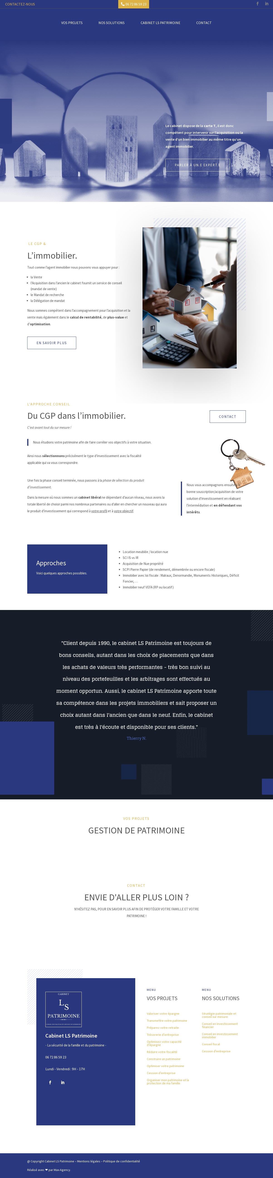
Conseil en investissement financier (220, 1025)
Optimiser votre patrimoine (165, 1066)
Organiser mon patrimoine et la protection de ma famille (168, 1081)
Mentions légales (88, 1161)
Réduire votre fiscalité (162, 1052)
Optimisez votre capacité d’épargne (164, 1043)
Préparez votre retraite (163, 1028)
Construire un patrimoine (163, 1059)
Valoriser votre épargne (163, 1014)
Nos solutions (111, 22)
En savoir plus (52, 343)
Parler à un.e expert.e (198, 165)
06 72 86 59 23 (135, 4)
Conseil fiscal (211, 1044)
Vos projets (72, 22)
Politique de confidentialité (121, 1161)
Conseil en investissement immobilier (220, 1035)
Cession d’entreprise (161, 1073)
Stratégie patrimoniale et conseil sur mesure (219, 1015)
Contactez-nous (20, 4)
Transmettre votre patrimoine (167, 1021)
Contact (204, 22)
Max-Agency (62, 1170)
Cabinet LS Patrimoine (160, 22)
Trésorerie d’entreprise (163, 1035)
